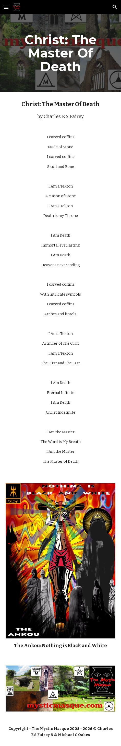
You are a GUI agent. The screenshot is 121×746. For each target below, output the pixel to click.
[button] (6, 7)
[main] (60, 53)
